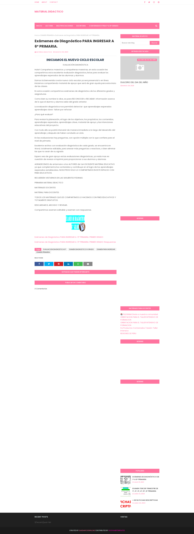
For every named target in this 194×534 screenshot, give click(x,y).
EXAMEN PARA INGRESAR (106, 249)
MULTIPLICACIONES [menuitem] (64, 26)
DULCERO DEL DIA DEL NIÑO (134, 82)
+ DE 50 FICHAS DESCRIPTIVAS (145, 500)
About (44, 2)
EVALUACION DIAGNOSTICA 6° (54, 249)
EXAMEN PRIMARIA (47, 35)
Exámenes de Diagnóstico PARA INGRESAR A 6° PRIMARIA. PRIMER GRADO (69, 237)
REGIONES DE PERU (128, 333)
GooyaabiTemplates (117, 530)
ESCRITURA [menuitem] (81, 26)
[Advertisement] (157, 109)
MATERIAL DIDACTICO (49, 11)
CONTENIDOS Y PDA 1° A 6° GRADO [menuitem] (103, 26)
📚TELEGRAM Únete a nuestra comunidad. (139, 314)
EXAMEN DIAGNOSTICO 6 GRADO (81, 249)
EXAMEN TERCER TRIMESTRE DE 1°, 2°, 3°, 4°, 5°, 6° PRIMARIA (145, 489)
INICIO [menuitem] (39, 26)
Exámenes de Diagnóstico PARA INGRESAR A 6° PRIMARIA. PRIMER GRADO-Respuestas (75, 242)
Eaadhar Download (87, 530)
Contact (54, 2)
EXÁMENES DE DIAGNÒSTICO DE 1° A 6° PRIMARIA (145, 478)
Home (37, 2)
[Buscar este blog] (135, 43)
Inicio (37, 35)
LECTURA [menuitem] (49, 26)
